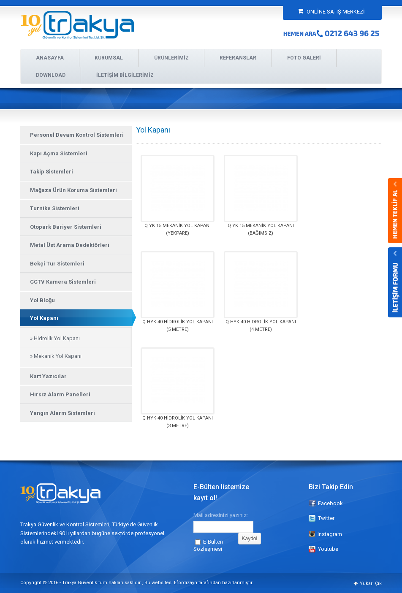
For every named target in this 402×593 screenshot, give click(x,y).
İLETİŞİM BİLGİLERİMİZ (125, 75)
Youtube (328, 549)
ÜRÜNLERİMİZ (171, 58)
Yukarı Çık (371, 583)
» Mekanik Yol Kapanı (55, 356)
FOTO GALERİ (304, 58)
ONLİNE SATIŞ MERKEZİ (331, 11)
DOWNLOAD (50, 75)
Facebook (330, 503)
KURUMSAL (109, 58)
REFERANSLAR (238, 58)
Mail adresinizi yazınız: (220, 515)
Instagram (325, 534)
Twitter (326, 518)
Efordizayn (185, 582)
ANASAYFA (50, 58)
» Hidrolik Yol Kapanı (55, 338)
